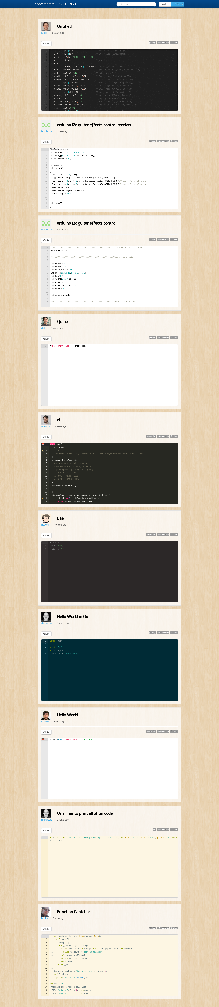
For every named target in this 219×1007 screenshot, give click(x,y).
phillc (43, 328)
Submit (63, 4)
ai (58, 420)
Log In (165, 4)
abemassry (46, 623)
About (73, 4)
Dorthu (44, 918)
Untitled (64, 26)
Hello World (67, 715)
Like (46, 43)
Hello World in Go (72, 616)
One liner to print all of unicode (85, 813)
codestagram (45, 4)
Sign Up (177, 4)
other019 (45, 426)
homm (44, 33)
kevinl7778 (46, 131)
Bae (60, 518)
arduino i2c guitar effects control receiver (94, 125)
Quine (62, 321)
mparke (45, 721)
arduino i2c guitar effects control (86, 223)
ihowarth (45, 525)
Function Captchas (73, 912)
